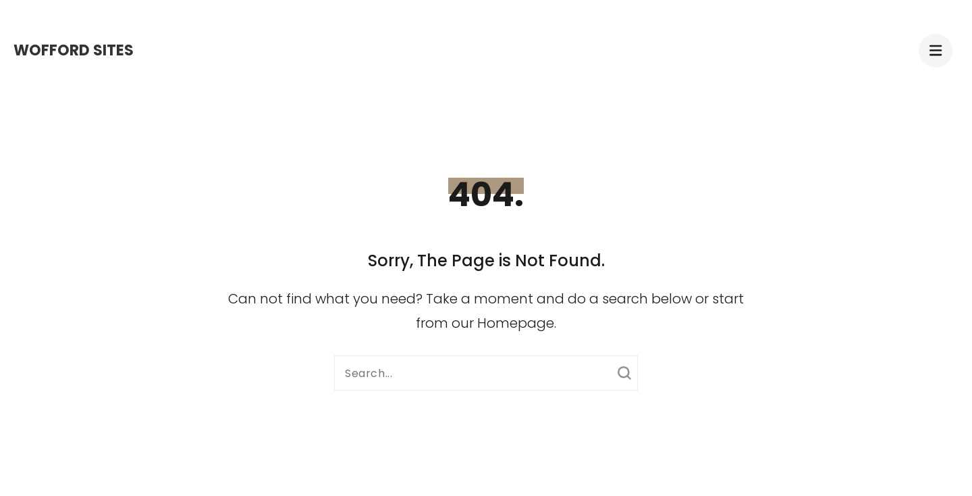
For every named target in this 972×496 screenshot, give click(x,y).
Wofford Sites (74, 50)
